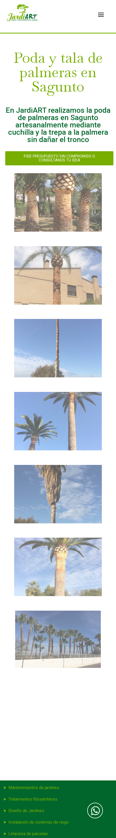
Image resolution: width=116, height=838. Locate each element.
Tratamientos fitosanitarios (32, 799)
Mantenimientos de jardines (33, 787)
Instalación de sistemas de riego (38, 822)
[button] (101, 14)
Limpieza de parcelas (28, 833)
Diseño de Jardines (26, 810)
